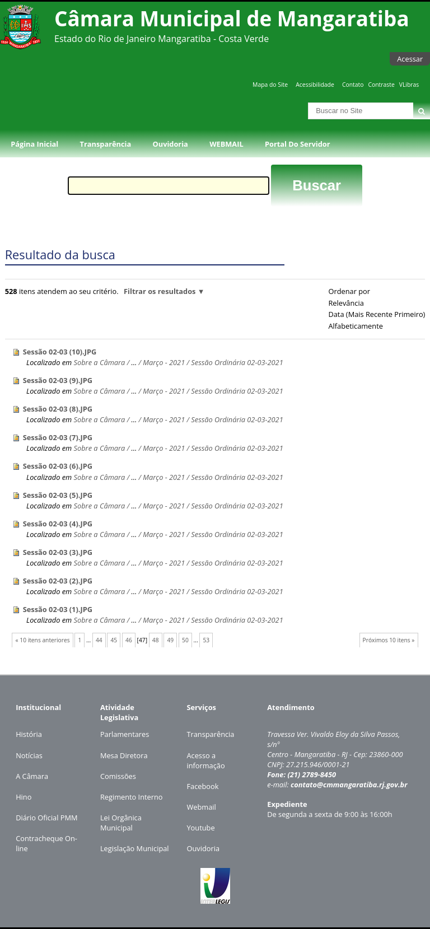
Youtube (200, 828)
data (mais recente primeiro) (376, 314)
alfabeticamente (355, 326)
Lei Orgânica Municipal (121, 823)
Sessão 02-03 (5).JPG (57, 495)
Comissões (118, 776)
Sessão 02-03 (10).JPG (60, 352)
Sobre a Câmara (99, 362)
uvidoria (205, 848)
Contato (353, 84)
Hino (23, 797)
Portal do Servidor (297, 144)
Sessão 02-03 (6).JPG (57, 466)
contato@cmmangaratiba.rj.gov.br (349, 784)
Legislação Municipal (134, 848)
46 (128, 640)
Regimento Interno (131, 797)
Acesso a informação (205, 760)
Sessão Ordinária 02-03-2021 (237, 362)
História (29, 734)
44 (99, 640)
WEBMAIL (226, 144)
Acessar (410, 59)
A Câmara (32, 776)
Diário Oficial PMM (46, 818)
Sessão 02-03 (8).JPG (57, 409)
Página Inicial (34, 144)
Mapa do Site (270, 84)
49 (170, 640)
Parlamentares (124, 734)
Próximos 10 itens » (389, 640)
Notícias (29, 755)
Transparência (106, 144)
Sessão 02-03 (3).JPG (57, 552)
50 (185, 640)
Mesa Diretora (124, 755)
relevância (345, 303)
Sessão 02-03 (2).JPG (57, 581)
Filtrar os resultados (159, 291)
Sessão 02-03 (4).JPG (57, 524)
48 (155, 640)
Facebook (202, 786)
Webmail (201, 807)
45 (114, 640)
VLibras (409, 84)
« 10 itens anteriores (43, 640)
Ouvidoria (170, 144)
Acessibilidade (315, 84)
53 (206, 640)
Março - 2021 (164, 362)
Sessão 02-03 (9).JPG (57, 380)
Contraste (381, 84)
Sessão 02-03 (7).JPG (57, 437)
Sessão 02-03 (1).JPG (57, 609)
